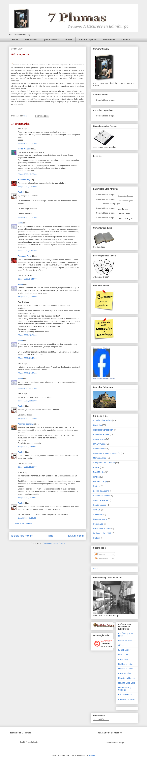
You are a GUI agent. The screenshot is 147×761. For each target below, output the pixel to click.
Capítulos (97, 425)
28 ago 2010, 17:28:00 (27, 251)
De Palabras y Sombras (124, 688)
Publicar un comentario (24, 523)
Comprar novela (100, 519)
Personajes (98, 524)
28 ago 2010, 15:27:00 (27, 174)
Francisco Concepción (103, 430)
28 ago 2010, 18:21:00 (27, 335)
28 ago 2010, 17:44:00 (27, 279)
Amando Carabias (26, 424)
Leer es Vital (123, 654)
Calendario (98, 514)
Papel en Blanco (125, 673)
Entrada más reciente (22, 536)
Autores (68, 39)
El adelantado (124, 650)
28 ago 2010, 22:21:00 (27, 401)
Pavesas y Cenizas (126, 699)
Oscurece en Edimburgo (101, 348)
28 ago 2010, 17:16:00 (27, 187)
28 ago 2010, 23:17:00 (27, 418)
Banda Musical (99, 505)
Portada (96, 486)
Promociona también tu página (104, 378)
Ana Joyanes (123, 209)
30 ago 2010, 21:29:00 (27, 467)
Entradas (100, 554)
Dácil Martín (98, 472)
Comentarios (102, 558)
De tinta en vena (125, 668)
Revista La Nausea (126, 678)
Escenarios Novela (101, 496)
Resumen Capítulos (102, 528)
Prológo (96, 538)
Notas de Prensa (100, 500)
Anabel (21, 192)
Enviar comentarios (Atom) (53, 543)
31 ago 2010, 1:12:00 (26, 498)
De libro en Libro (125, 664)
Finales (96, 477)
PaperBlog (123, 659)
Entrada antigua (76, 536)
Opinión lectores (51, 39)
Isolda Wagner (24, 149)
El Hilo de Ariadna (101, 491)
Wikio (95, 569)
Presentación (30, 39)
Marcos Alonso (124, 214)
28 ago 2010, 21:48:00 (27, 358)
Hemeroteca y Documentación (106, 453)
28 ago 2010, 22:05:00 (27, 388)
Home (15, 39)
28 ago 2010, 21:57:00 (27, 373)
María (20, 223)
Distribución (109, 39)
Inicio (50, 536)
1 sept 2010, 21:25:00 (27, 518)
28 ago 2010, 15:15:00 (27, 143)
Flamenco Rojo (24, 179)
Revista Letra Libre (126, 683)
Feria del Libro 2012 (102, 533)
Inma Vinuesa (99, 444)
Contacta (125, 39)
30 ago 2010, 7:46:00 (26, 446)
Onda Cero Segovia (125, 219)
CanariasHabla (125, 694)
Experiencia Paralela (102, 420)
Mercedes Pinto (125, 640)
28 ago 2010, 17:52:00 (27, 296)
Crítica (121, 645)
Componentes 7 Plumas (104, 463)
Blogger (92, 755)
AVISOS (96, 510)
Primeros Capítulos (88, 39)
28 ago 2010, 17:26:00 (27, 217)
